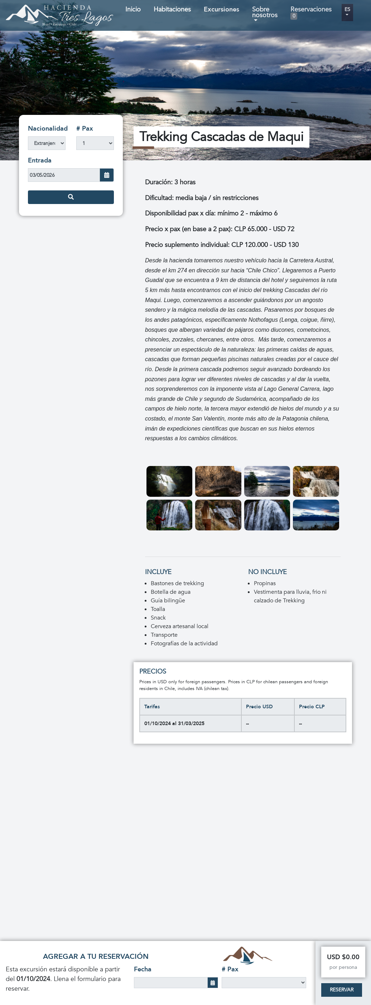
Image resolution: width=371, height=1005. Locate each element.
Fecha (142, 969)
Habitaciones (172, 9)
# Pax (84, 128)
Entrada (40, 160)
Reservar (341, 989)
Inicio (133, 9)
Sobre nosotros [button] (265, 12)
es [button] (347, 9)
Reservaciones (311, 12)
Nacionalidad (48, 128)
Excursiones (221, 9)
